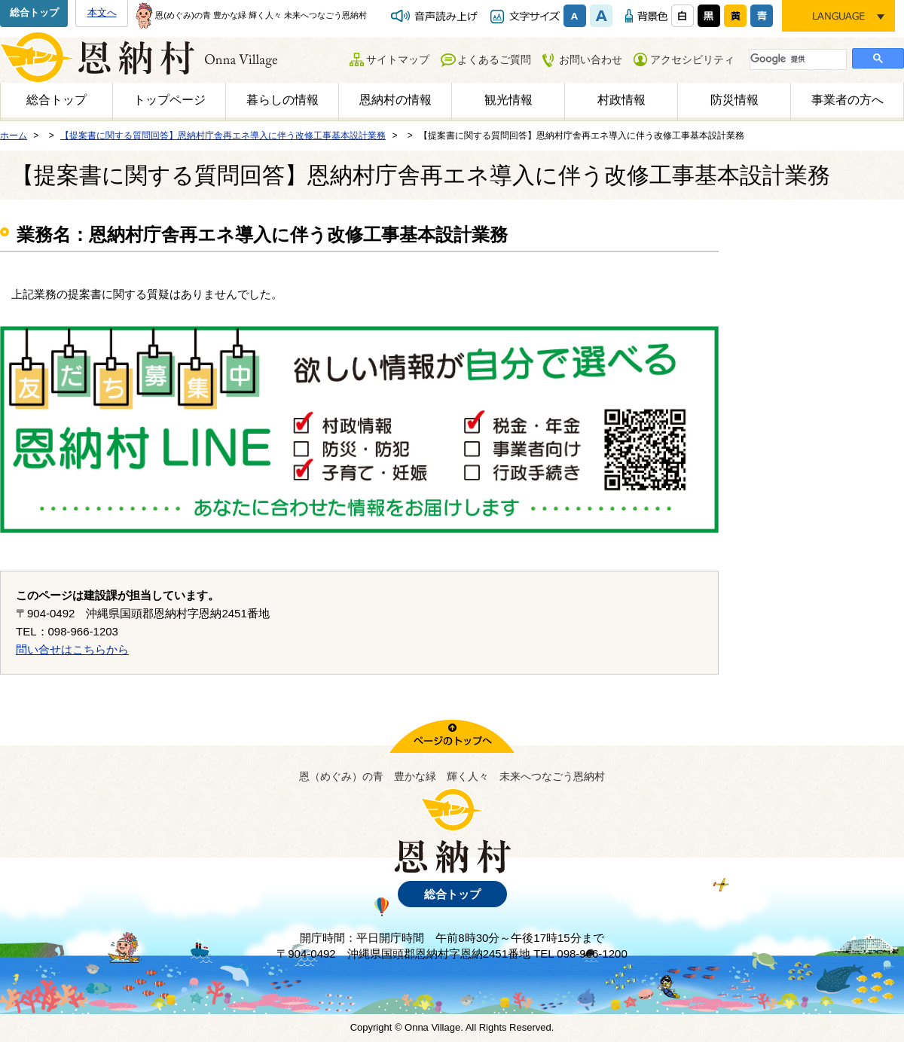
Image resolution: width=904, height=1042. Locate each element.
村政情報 (621, 99)
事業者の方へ (847, 99)
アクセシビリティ (692, 59)
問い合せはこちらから (72, 649)
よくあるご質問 (494, 59)
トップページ (169, 99)
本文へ (102, 12)
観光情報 (508, 99)
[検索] (796, 58)
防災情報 (734, 99)
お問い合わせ (590, 59)
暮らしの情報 (282, 99)
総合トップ (34, 12)
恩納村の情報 (395, 99)
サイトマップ (397, 59)
